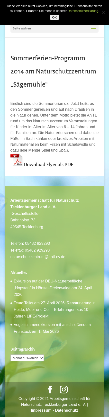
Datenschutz (66, 410)
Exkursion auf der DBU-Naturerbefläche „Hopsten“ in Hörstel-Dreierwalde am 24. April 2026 (53, 287)
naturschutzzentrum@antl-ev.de (37, 257)
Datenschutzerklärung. (83, 11)
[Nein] (102, 12)
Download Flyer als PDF (48, 164)
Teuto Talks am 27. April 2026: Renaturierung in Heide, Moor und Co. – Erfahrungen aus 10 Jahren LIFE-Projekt (55, 309)
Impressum (41, 410)
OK (54, 17)
